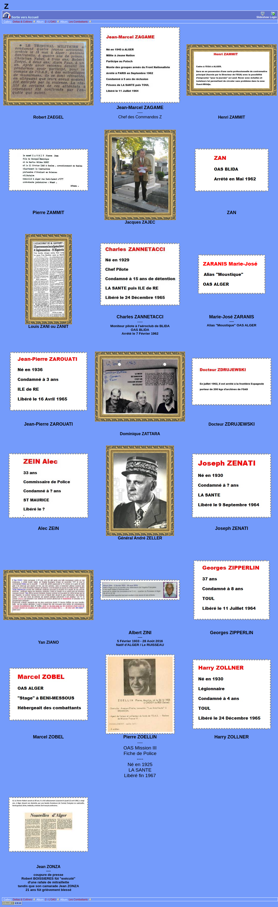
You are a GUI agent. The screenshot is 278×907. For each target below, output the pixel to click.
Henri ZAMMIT (231, 117)
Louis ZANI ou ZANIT (48, 326)
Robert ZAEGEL (48, 117)
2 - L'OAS (52, 21)
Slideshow (262, 15)
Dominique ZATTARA (140, 434)
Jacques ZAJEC (140, 222)
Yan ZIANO (48, 642)
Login (273, 15)
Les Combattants (80, 21)
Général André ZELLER (140, 538)
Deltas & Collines (24, 21)
